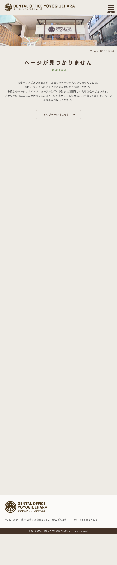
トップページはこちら (56, 114)
